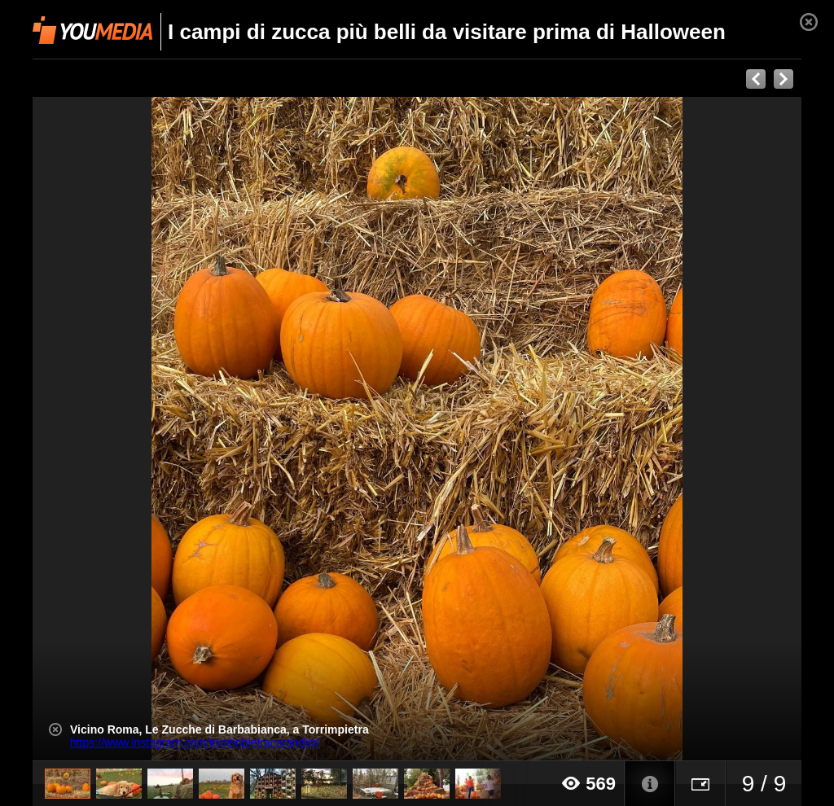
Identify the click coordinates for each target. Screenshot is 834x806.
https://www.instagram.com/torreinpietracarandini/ (195, 742)
